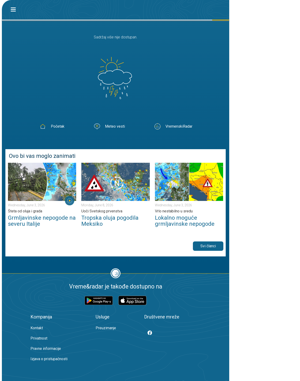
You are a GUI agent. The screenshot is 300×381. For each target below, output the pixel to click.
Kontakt (36, 328)
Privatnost (38, 338)
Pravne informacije (45, 348)
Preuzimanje (106, 328)
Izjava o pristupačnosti (49, 359)
